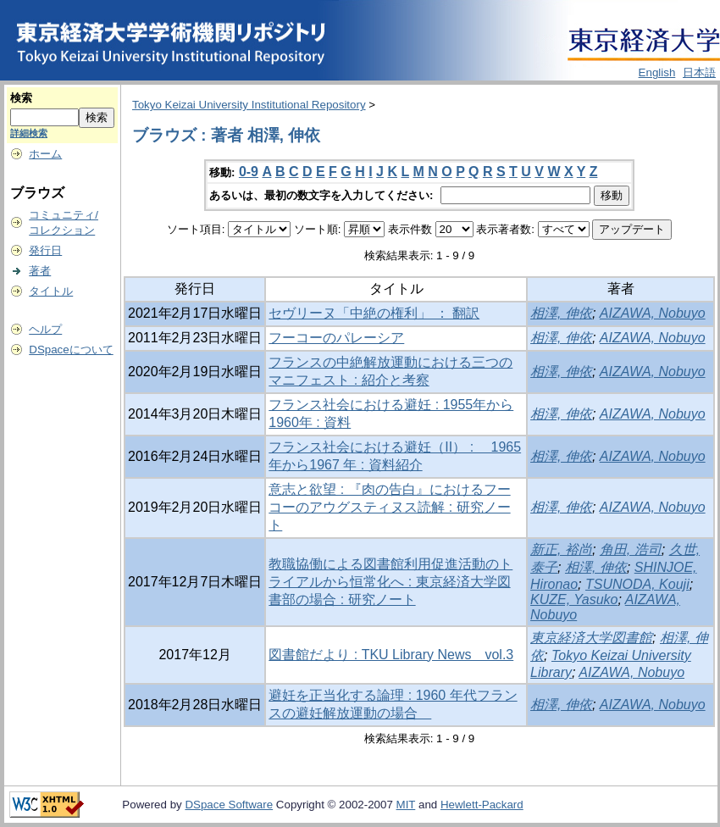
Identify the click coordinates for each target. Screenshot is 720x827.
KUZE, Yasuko (574, 599)
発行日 (45, 250)
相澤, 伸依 (561, 313)
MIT (406, 804)
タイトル (51, 291)
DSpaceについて (71, 349)
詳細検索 (28, 133)
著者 (40, 270)
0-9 (248, 171)
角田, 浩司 (631, 549)
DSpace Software (229, 804)
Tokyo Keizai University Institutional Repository (249, 104)
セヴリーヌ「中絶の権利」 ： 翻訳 (374, 313)
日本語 (699, 72)
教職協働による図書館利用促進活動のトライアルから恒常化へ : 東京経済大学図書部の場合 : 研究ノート (390, 582)
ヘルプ (45, 329)
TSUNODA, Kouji (637, 584)
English (657, 72)
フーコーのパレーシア (336, 337)
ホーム (45, 153)
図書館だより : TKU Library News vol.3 (391, 654)
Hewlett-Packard (481, 804)
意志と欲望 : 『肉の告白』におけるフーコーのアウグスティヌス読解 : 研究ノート (389, 507)
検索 (21, 98)
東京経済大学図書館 (591, 637)
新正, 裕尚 (561, 549)
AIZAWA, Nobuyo (653, 313)
